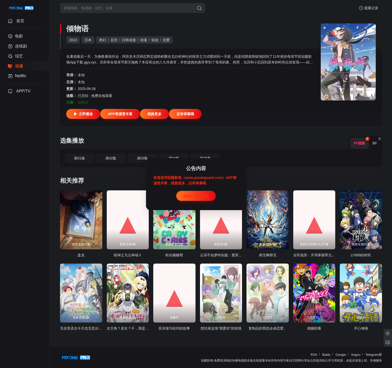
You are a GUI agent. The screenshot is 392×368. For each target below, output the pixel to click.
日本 (88, 40)
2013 (73, 40)
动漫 (143, 40)
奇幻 (102, 40)
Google (341, 355)
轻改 (155, 40)
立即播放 (83, 114)
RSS (313, 355)
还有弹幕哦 (185, 114)
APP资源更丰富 (120, 114)
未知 (81, 75)
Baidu (326, 355)
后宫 (114, 40)
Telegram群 (374, 355)
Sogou (355, 355)
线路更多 (155, 114)
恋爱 (166, 40)
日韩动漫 (129, 40)
